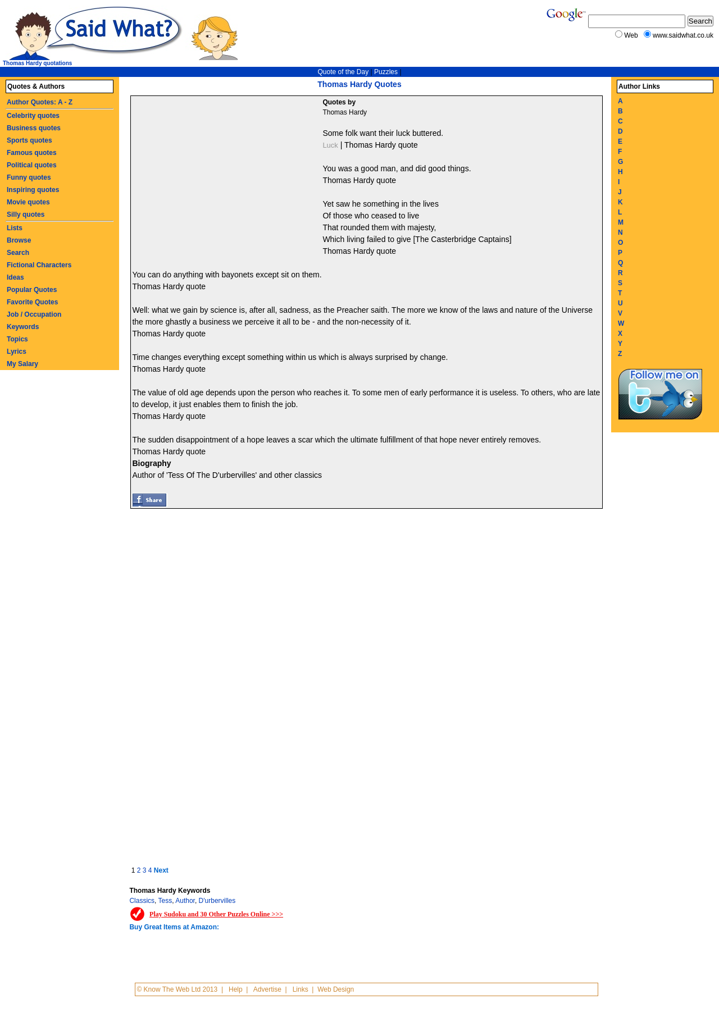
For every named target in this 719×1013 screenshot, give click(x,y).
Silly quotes (25, 214)
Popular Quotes (32, 290)
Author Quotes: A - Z (39, 102)
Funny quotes (29, 177)
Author (185, 901)
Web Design (335, 989)
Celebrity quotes (33, 116)
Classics (141, 901)
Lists (14, 228)
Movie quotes (28, 202)
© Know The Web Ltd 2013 (176, 989)
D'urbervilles (217, 901)
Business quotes (34, 128)
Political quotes (32, 165)
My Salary (22, 364)
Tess (165, 901)
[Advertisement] (228, 180)
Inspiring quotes (33, 190)
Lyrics (16, 351)
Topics (17, 339)
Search (18, 253)
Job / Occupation (34, 314)
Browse (19, 240)
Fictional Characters (39, 265)
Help (236, 989)
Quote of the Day (342, 72)
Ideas (15, 277)
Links (300, 989)
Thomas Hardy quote (381, 144)
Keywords (23, 327)
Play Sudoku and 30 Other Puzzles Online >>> (216, 914)
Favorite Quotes (32, 302)
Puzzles (386, 72)
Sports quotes (29, 140)
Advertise (267, 989)
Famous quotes (32, 153)
